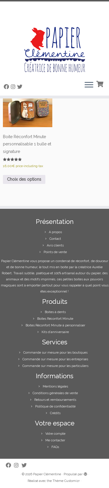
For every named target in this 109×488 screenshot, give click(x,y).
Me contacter (55, 440)
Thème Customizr (66, 481)
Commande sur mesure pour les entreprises (55, 359)
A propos (55, 232)
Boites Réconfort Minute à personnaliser (55, 325)
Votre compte (55, 434)
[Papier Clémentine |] (54, 38)
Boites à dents (55, 312)
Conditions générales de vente (55, 393)
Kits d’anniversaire (55, 332)
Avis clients (55, 245)
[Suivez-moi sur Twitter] (20, 87)
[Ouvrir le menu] (89, 85)
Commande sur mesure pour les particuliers (55, 366)
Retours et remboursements (55, 400)
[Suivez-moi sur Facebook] (7, 87)
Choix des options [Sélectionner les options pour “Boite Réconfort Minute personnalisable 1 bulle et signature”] (24, 179)
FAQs (55, 447)
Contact (55, 239)
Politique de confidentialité (55, 406)
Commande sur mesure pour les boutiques (55, 352)
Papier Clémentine (47, 474)
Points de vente (55, 252)
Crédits (55, 413)
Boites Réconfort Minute (55, 319)
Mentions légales (55, 386)
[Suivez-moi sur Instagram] (14, 87)
